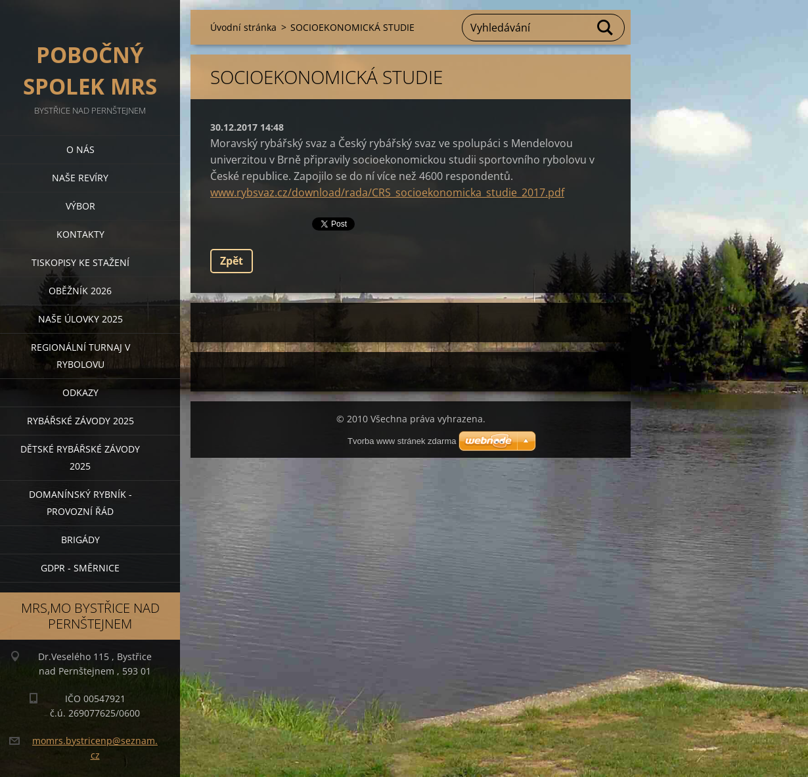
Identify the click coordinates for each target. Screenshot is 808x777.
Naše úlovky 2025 (80, 319)
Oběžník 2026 (80, 290)
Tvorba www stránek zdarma (402, 441)
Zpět (231, 261)
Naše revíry (80, 177)
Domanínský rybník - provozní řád (80, 503)
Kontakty (80, 234)
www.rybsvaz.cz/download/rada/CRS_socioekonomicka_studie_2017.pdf (387, 192)
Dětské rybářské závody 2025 (80, 457)
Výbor (80, 206)
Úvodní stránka (243, 27)
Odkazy (80, 392)
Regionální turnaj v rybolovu (80, 355)
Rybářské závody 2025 (80, 420)
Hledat (605, 27)
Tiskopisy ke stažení (80, 262)
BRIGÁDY (80, 539)
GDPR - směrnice (80, 568)
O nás (80, 149)
